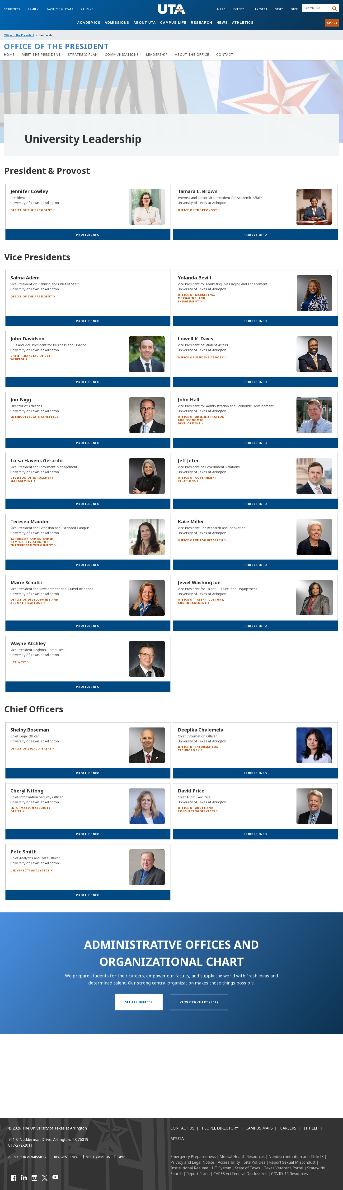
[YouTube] (55, 1178)
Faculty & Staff (60, 9)
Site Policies (254, 1162)
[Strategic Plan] (83, 54)
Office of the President (19, 35)
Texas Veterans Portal (283, 1168)
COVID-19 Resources (289, 1173)
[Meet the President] (41, 54)
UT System (221, 1168)
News (222, 22)
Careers (288, 1128)
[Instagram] (34, 1178)
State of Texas (247, 1168)
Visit (279, 9)
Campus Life (173, 22)
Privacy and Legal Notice (192, 1162)
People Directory (220, 1128)
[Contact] (224, 54)
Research (201, 22)
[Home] (9, 54)
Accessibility (229, 1162)
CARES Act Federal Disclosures (240, 1173)
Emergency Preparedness (193, 1156)
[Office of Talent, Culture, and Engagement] (203, 667)
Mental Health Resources (242, 1156)
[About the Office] (192, 54)
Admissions (117, 22)
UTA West (260, 9)
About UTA (144, 22)
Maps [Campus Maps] (221, 9)
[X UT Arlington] (45, 1178)
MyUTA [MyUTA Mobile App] (177, 1138)
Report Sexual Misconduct (292, 1162)
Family (33, 9)
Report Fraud (198, 1173)
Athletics (243, 22)
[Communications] (122, 54)
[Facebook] (13, 1178)
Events (239, 9)
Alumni (87, 9)
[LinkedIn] (24, 1178)
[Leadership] (157, 54)
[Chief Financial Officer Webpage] (35, 423)
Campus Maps (259, 1128)
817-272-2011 (20, 1145)
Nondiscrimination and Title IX (296, 1156)
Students (12, 9)
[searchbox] (316, 8)
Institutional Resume (189, 1168)
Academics (88, 22)
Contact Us (182, 1128)
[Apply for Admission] (27, 1157)
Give (294, 9)
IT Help (311, 1128)
